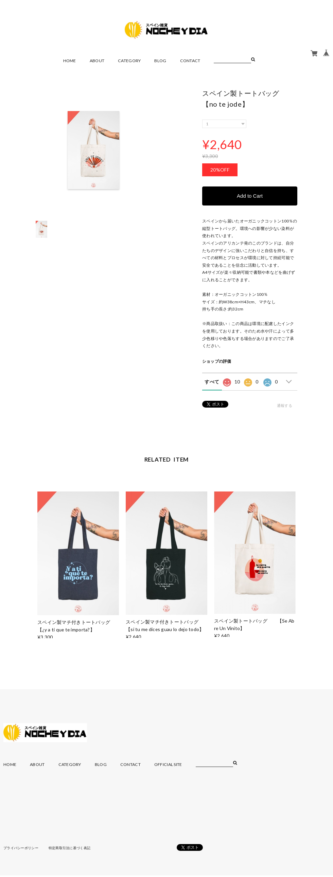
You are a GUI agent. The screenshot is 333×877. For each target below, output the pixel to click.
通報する (284, 405)
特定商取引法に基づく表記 (69, 848)
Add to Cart (250, 196)
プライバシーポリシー (20, 848)
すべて (212, 381)
